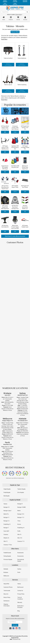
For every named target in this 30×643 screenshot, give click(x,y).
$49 (25, 132)
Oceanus (6, 534)
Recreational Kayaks (20, 560)
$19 (25, 172)
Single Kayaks (7, 489)
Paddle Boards (7, 552)
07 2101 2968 (9, 405)
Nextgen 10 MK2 (21, 507)
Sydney (22, 393)
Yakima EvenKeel (8, 58)
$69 (5, 152)
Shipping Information (7, 605)
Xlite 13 (5, 541)
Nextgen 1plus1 (7, 510)
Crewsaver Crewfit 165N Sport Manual (15, 127)
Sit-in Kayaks (20, 492)
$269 (25, 152)
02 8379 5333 (24, 408)
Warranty (19, 602)
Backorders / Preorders (20, 606)
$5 (25, 211)
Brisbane (7, 393)
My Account (20, 587)
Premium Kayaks (8, 559)
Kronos (19, 524)
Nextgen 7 (6, 527)
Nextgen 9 (20, 503)
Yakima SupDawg (21, 84)
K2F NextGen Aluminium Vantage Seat (15, 207)
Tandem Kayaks (21, 489)
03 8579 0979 (9, 434)
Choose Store (18, 14)
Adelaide (22, 419)
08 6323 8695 (9, 454)
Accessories (20, 556)
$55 (5, 172)
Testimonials (7, 590)
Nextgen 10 (6, 507)
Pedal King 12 (7, 524)
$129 (15, 211)
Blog (18, 611)
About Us (6, 594)
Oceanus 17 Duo (8, 544)
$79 (25, 191)
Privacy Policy (20, 594)
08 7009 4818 (24, 431)
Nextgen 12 (6, 521)
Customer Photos (8, 587)
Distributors (6, 600)
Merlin (19, 510)
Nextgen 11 (6, 517)
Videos (19, 583)
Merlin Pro (6, 514)
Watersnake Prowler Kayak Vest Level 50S (15, 227)
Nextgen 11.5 (20, 517)
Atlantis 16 (6, 538)
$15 (25, 231)
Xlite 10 (19, 534)
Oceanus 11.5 (20, 541)
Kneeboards (20, 552)
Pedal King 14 (20, 527)
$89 (5, 132)
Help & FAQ (6, 583)
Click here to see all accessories (15, 236)
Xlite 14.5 (19, 538)
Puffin (18, 531)
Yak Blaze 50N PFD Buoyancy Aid (15, 147)
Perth (7, 442)
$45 (5, 231)
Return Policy (7, 597)
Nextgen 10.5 (20, 514)
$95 (15, 152)
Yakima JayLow (8, 84)
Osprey (5, 503)
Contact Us (20, 590)
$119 (15, 191)
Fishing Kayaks (7, 556)
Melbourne (7, 419)
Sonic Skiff (6, 531)
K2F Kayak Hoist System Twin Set (25, 127)
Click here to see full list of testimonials (15, 478)
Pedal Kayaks (7, 492)
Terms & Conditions (20, 598)
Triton (18, 521)
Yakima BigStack (22, 58)
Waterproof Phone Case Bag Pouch (25, 167)
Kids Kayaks (7, 496)
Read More (4, 39)
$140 (15, 132)
